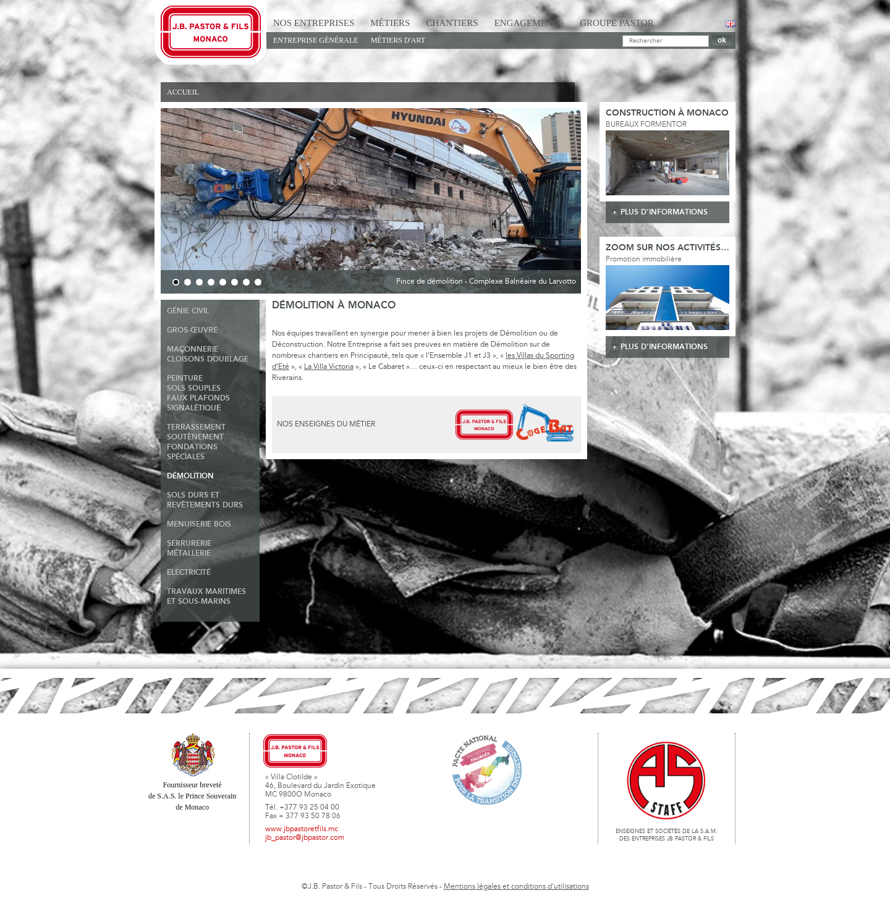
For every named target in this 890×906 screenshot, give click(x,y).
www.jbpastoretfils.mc (301, 829)
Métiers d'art (398, 40)
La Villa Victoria (329, 367)
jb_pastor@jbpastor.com (304, 838)
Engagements (529, 23)
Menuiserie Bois (199, 524)
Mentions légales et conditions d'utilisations (516, 887)
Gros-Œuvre (192, 330)
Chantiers (452, 23)
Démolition (190, 476)
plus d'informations (664, 212)
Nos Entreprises (313, 23)
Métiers (390, 23)
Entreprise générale (315, 40)
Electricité (189, 573)
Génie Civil (188, 311)
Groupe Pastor (617, 23)
